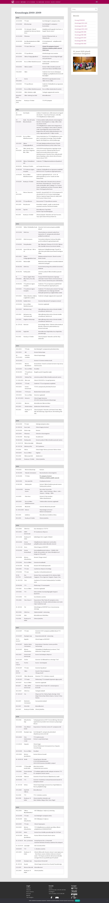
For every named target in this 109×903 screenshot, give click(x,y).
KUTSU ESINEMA (31, 2)
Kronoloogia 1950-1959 (80, 43)
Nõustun (77, 900)
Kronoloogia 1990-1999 (80, 32)
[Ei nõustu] (107, 900)
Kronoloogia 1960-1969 (80, 40)
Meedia (28, 895)
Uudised (17, 2)
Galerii (53, 2)
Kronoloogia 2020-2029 (81, 23)
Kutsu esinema (30, 891)
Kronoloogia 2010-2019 (80, 26)
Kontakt (58, 2)
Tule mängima (29, 897)
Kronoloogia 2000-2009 (81, 29)
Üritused (23, 2)
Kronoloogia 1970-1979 (80, 37)
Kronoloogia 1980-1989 (80, 35)
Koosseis (47, 2)
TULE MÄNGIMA (40, 2)
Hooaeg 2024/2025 (80, 20)
